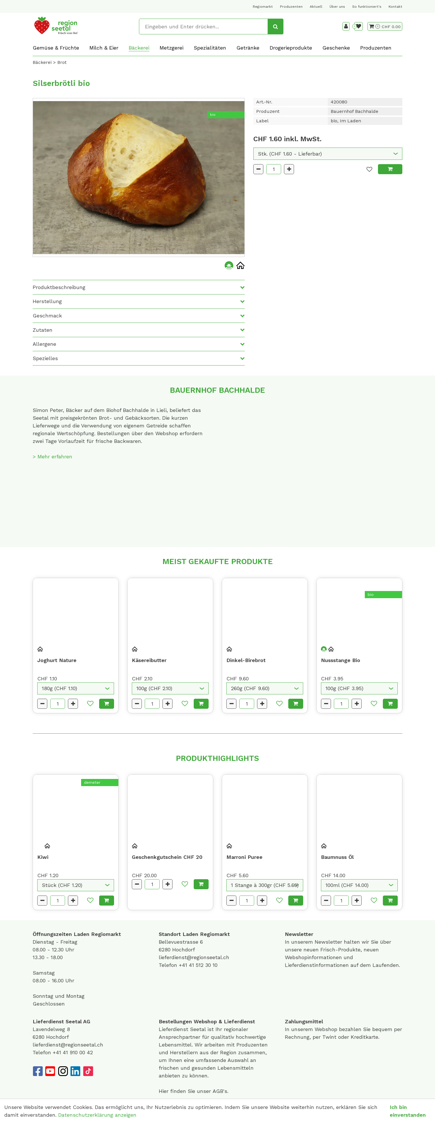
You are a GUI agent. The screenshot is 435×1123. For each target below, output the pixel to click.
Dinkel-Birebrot (246, 660)
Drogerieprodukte (291, 48)
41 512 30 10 (203, 965)
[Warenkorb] (374, 26)
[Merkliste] (358, 26)
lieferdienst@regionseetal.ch (194, 957)
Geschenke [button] (336, 48)
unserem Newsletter (317, 942)
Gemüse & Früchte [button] (56, 48)
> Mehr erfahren (52, 456)
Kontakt (395, 7)
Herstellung (47, 301)
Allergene (44, 344)
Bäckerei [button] (139, 48)
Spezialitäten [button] (210, 48)
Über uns (337, 7)
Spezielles (45, 358)
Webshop (205, 1021)
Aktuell (316, 7)
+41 (184, 965)
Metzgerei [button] (171, 48)
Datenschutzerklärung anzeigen (97, 1115)
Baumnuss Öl (337, 857)
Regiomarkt (263, 7)
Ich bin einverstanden (408, 1111)
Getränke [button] (247, 48)
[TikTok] (88, 1071)
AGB (218, 1091)
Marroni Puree (244, 857)
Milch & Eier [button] (103, 48)
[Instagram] (63, 1071)
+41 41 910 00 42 (73, 1052)
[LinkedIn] (75, 1071)
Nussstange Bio (340, 660)
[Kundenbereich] (346, 26)
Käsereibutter (149, 660)
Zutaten (42, 330)
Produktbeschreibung (59, 287)
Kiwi (42, 857)
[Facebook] (37, 1071)
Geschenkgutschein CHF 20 (167, 857)
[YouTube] (50, 1071)
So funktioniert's (366, 7)
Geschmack (47, 316)
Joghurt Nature (57, 660)
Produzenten (291, 7)
